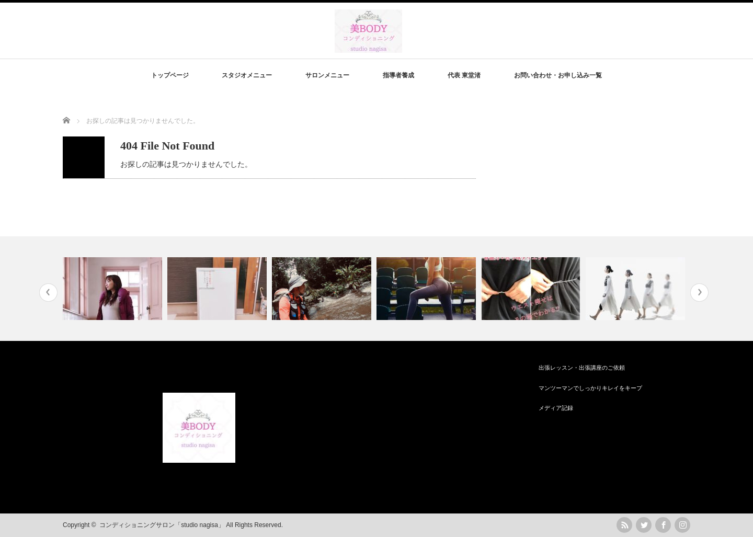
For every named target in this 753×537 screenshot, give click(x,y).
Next (699, 292)
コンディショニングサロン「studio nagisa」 (161, 525)
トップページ (170, 75)
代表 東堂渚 (464, 75)
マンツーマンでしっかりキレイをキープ (590, 388)
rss (624, 525)
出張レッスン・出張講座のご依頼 (582, 367)
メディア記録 (556, 408)
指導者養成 (398, 75)
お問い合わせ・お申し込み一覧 (558, 75)
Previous (48, 292)
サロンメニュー (327, 75)
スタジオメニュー (247, 75)
